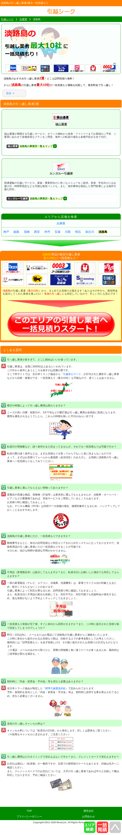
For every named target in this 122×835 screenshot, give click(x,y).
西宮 (37, 231)
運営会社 (88, 810)
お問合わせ (88, 816)
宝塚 (57, 231)
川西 (68, 231)
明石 (78, 231)
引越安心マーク (72, 374)
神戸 (6, 231)
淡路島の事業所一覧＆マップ (30, 146)
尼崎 (27, 231)
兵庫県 (61, 223)
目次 (8, 93)
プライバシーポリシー (29, 816)
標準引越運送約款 (55, 688)
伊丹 (47, 231)
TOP (29, 810)
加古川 (89, 231)
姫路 (16, 231)
